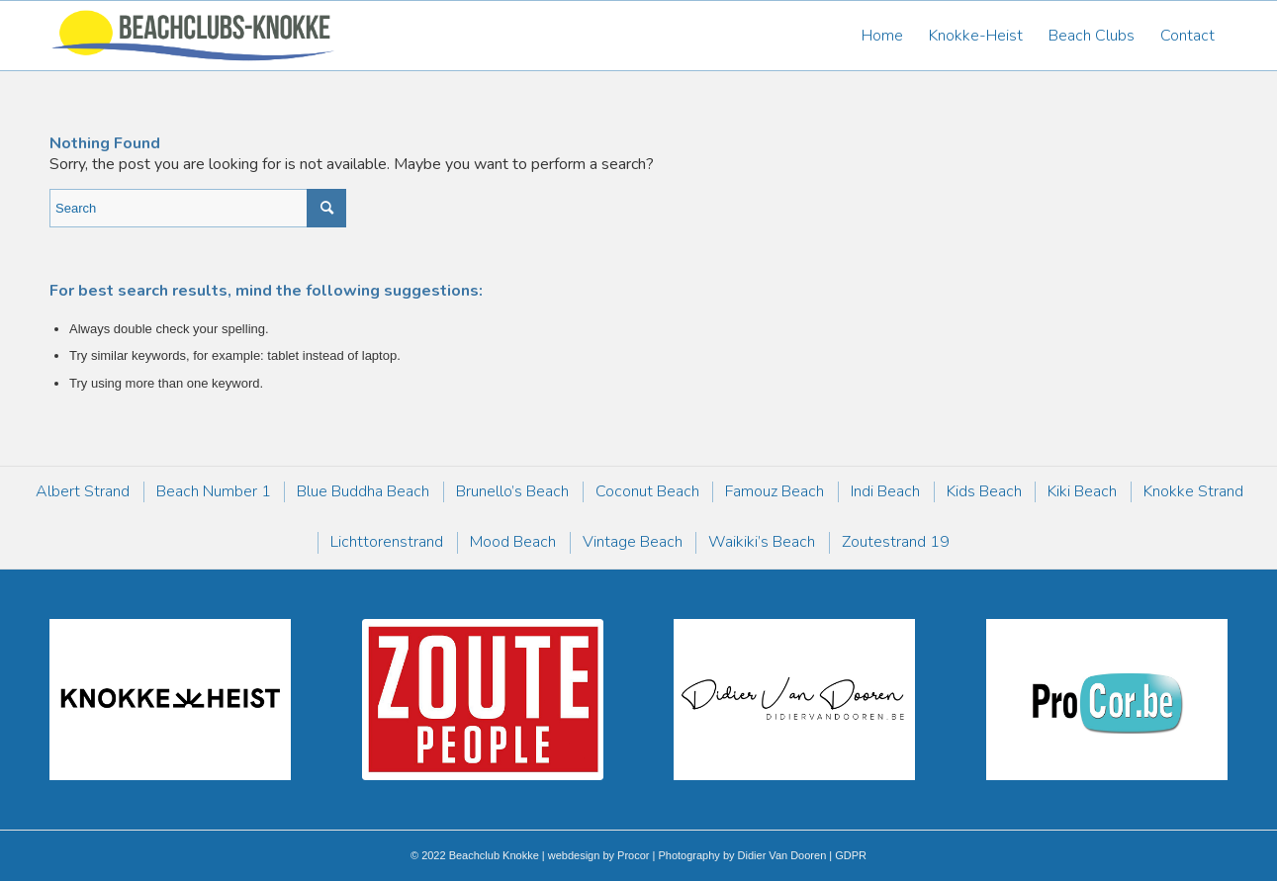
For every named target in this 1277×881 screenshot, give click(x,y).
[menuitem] (882, 35)
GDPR (849, 855)
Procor (633, 855)
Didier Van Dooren (782, 855)
